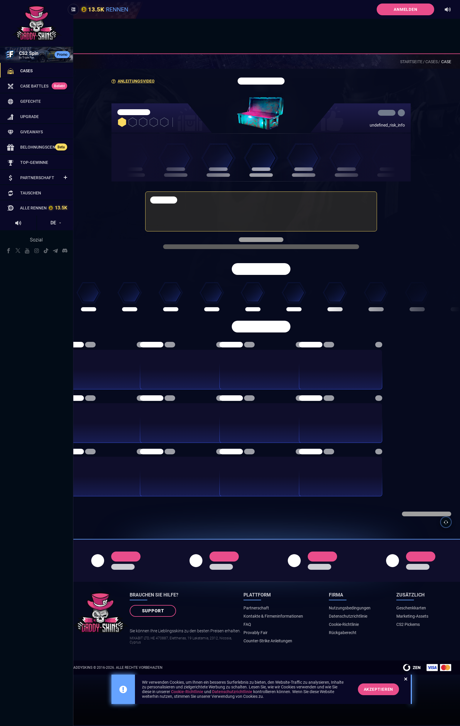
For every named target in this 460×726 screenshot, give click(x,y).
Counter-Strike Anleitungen (279, 641)
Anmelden (405, 9)
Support (164, 612)
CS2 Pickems (412, 625)
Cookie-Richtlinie (351, 625)
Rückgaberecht (350, 633)
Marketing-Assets (416, 617)
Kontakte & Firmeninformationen (284, 617)
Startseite (411, 61)
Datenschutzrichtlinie (355, 617)
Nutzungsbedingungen (357, 608)
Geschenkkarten (415, 608)
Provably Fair (267, 633)
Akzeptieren (384, 690)
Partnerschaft (267, 608)
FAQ (258, 625)
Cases (431, 61)
